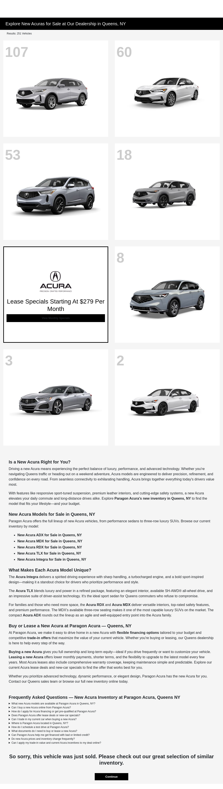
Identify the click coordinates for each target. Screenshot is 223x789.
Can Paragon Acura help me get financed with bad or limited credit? (51, 734)
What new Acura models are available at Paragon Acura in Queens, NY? (53, 703)
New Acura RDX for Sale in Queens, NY (49, 547)
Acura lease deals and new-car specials (51, 667)
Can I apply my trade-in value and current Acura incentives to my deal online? (56, 742)
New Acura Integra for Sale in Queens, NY (51, 559)
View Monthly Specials (56, 318)
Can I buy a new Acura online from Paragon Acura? (41, 707)
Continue (111, 776)
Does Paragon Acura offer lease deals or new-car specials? (46, 715)
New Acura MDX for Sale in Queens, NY (49, 541)
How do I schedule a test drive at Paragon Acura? (40, 727)
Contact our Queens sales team (33, 681)
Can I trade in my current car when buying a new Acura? (44, 719)
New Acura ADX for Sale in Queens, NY (49, 535)
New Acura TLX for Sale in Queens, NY (49, 553)
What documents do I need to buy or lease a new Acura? (44, 731)
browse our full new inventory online (90, 681)
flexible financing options (138, 633)
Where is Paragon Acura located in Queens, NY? (40, 723)
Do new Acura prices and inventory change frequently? (43, 738)
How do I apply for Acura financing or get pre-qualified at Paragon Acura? (54, 711)
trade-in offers (39, 638)
